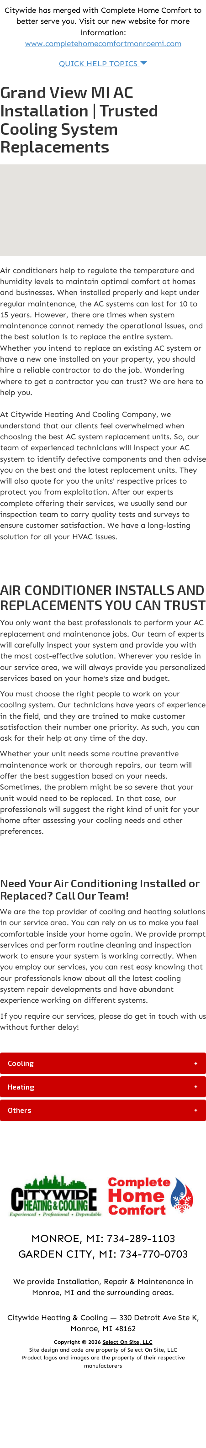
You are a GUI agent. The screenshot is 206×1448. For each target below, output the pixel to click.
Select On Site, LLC (128, 1342)
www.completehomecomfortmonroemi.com (103, 43)
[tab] (103, 1063)
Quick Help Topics (103, 63)
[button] (103, 1063)
